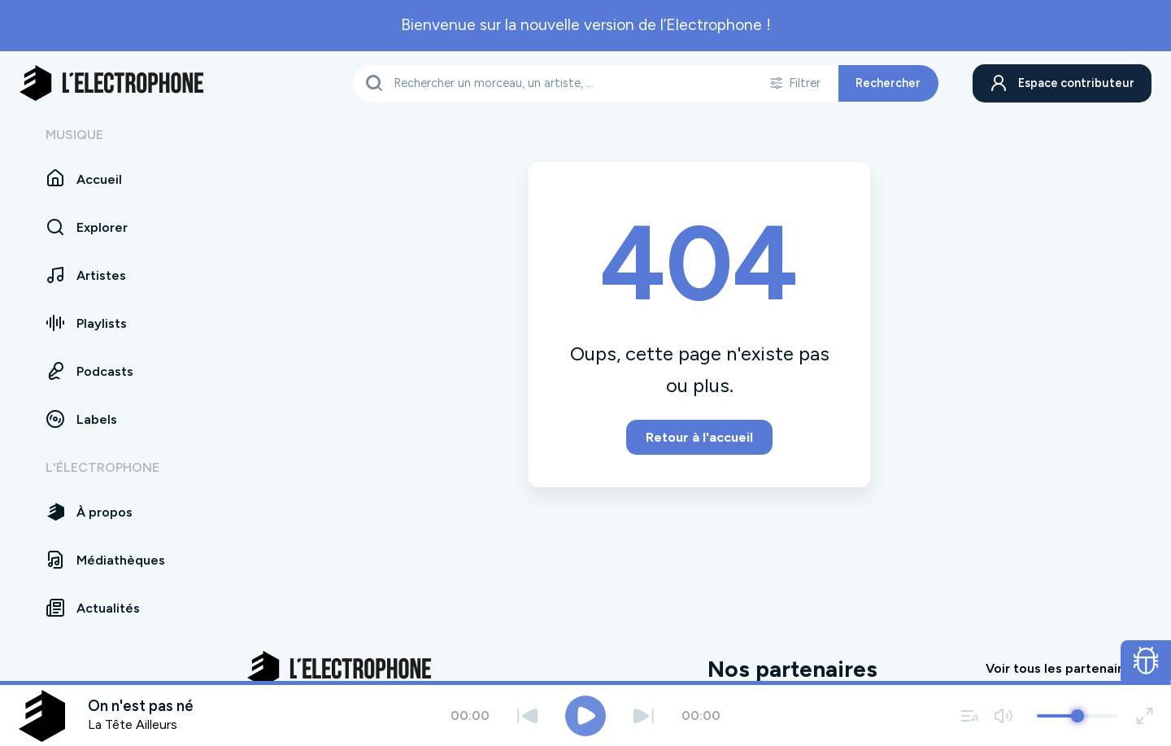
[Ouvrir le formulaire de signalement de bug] (1146, 660)
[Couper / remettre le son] (1003, 715)
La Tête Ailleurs (132, 724)
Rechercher (886, 83)
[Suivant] (643, 715)
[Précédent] (527, 715)
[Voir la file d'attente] (970, 715)
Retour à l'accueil (699, 437)
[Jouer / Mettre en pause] (585, 716)
